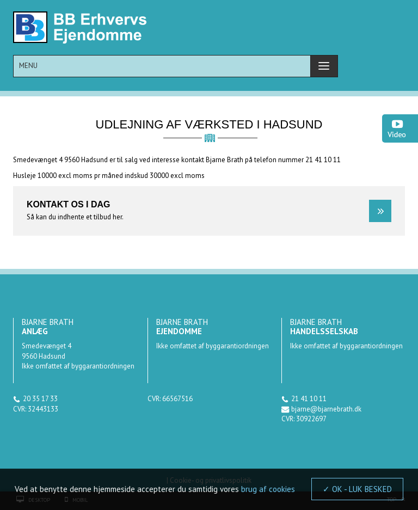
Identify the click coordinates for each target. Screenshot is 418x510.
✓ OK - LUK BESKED (357, 489)
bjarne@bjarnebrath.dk (326, 409)
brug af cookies (268, 489)
